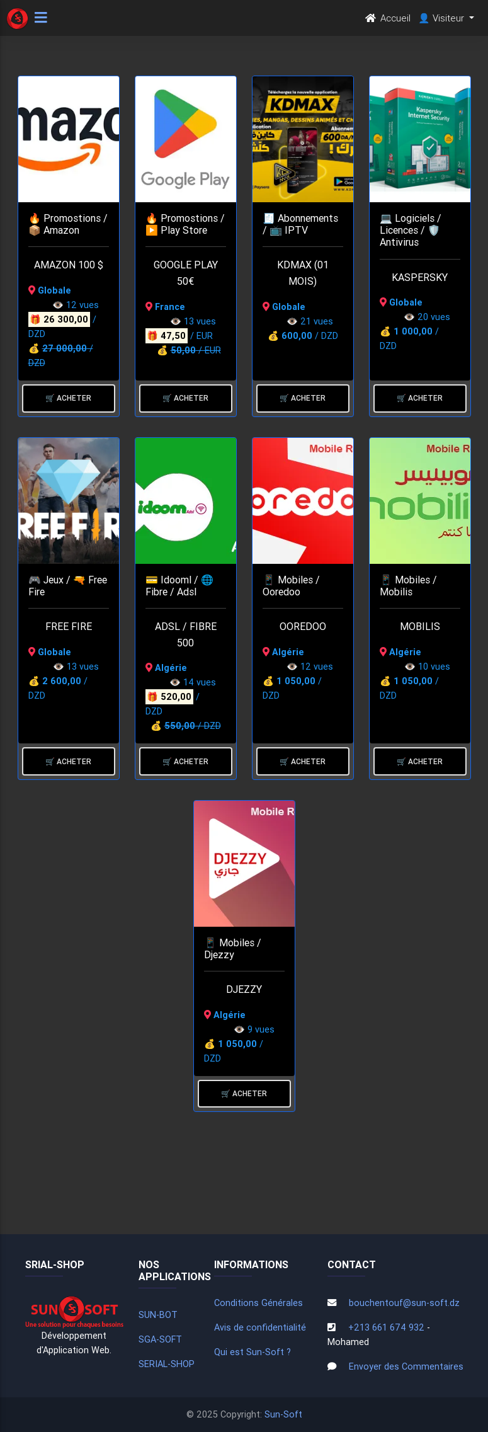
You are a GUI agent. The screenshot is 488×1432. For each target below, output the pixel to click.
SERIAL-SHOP (167, 1364)
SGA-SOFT (160, 1339)
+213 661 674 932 (386, 1327)
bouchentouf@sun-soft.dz (404, 1303)
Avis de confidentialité (260, 1327)
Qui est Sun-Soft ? (252, 1352)
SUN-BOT (158, 1314)
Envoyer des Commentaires (406, 1366)
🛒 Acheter (68, 398)
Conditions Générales (258, 1303)
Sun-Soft (283, 1414)
